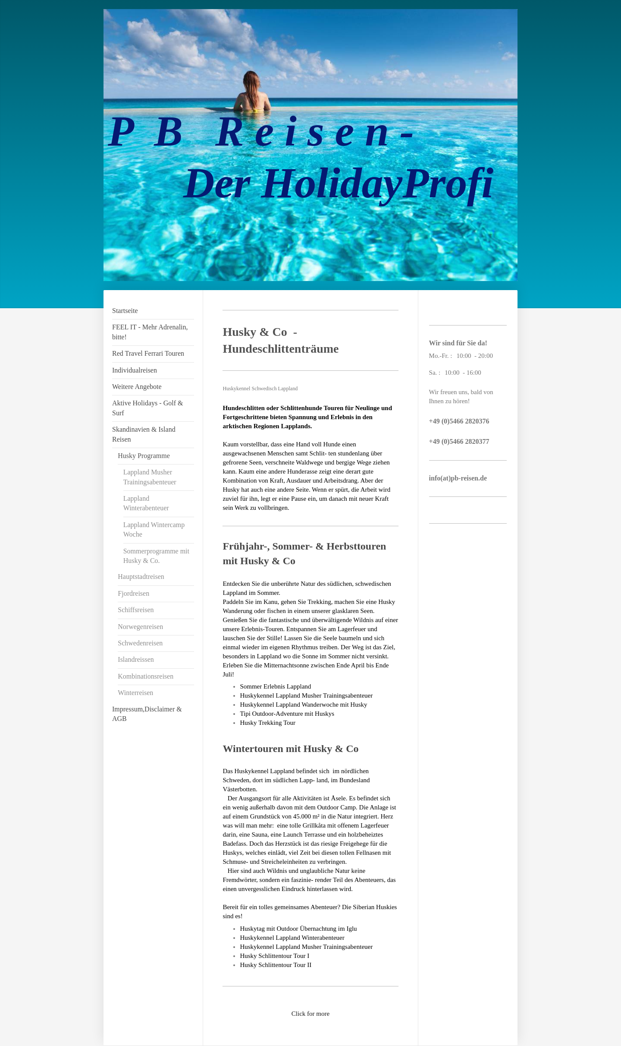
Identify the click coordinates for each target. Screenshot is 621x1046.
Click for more (310, 1013)
